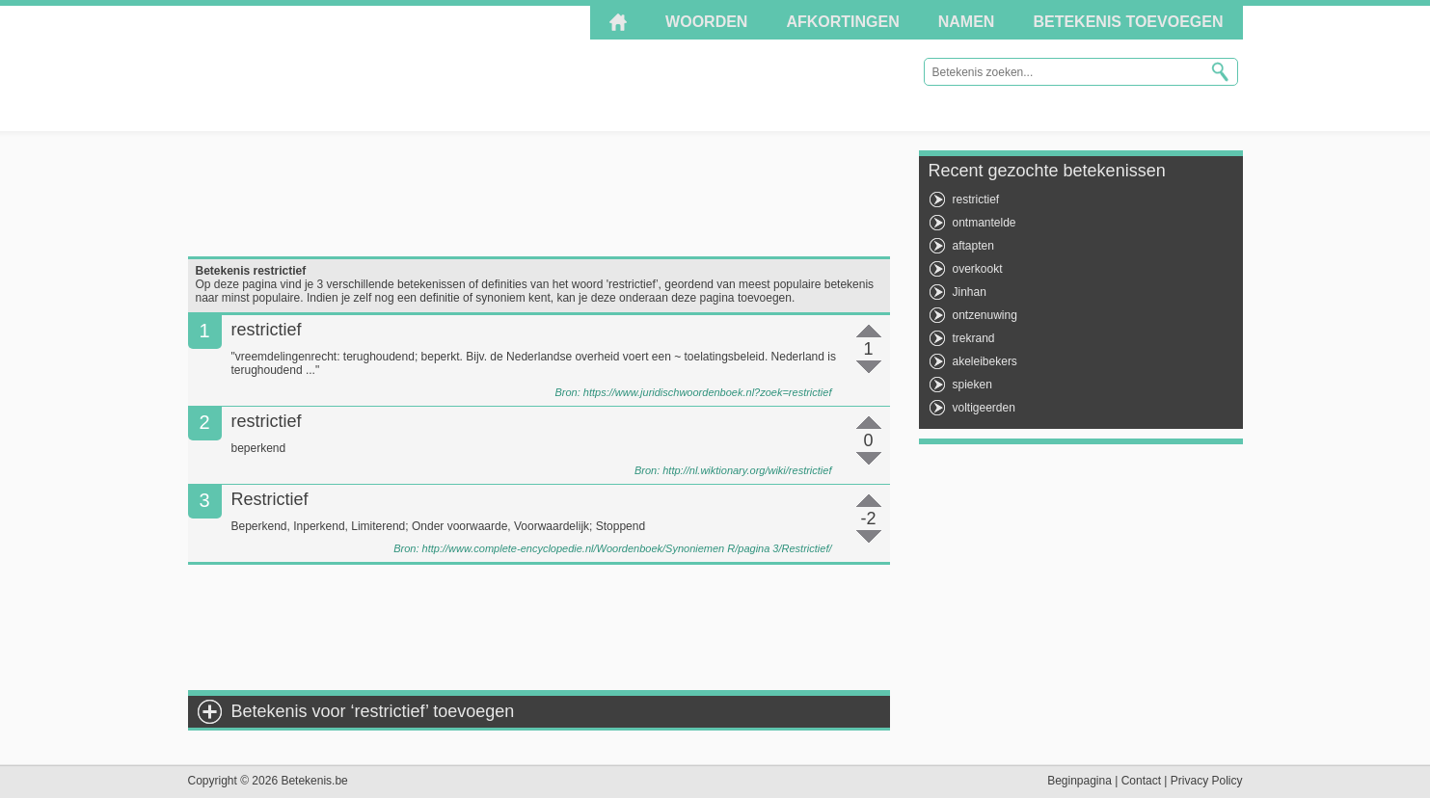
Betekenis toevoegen (1128, 21)
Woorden (706, 21)
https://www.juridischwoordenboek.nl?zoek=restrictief (707, 392)
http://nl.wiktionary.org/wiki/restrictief (746, 470)
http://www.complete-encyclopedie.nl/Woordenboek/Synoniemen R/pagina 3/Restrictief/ (627, 548)
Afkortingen (842, 21)
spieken (972, 384)
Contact (1141, 780)
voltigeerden (984, 407)
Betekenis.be (361, 67)
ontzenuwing (985, 315)
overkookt (978, 269)
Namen (966, 21)
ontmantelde (984, 222)
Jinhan (969, 292)
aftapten (973, 246)
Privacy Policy (1207, 780)
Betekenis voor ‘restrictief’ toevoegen (373, 711)
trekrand (974, 338)
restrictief (976, 199)
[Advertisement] (539, 193)
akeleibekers (985, 361)
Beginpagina (1079, 780)
